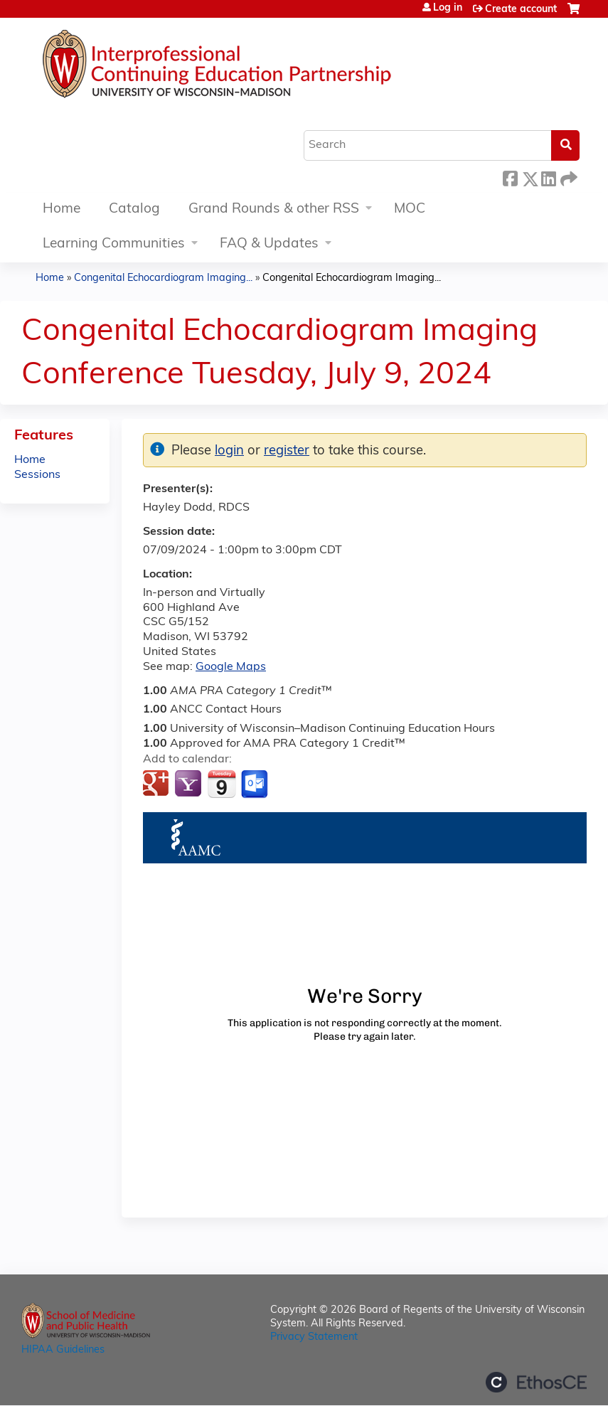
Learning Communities (114, 244)
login (229, 451)
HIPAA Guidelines (63, 1350)
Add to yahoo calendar (189, 784)
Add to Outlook (255, 784)
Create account (521, 9)
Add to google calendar (157, 784)
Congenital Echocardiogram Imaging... (163, 278)
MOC (409, 209)
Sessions (37, 475)
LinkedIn (548, 177)
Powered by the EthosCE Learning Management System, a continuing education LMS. (536, 1382)
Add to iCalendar (221, 783)
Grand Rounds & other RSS (273, 209)
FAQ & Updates (269, 244)
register (286, 451)
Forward (567, 177)
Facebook (510, 177)
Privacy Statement (314, 1337)
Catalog (134, 209)
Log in (447, 9)
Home (61, 209)
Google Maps (231, 667)
